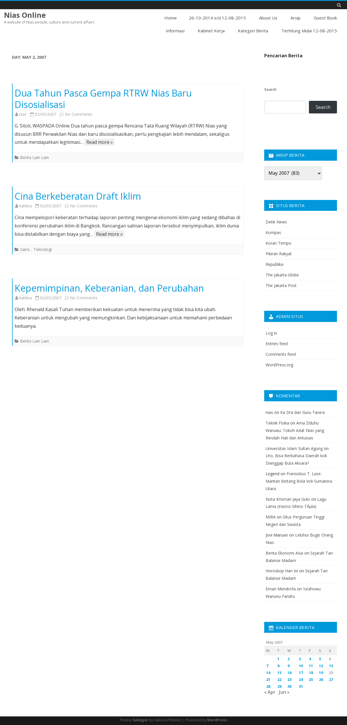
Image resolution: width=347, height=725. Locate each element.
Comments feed (281, 354)
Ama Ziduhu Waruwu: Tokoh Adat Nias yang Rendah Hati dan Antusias (295, 430)
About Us (268, 18)
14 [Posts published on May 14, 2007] (268, 672)
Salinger (140, 720)
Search (270, 89)
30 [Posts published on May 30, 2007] (289, 686)
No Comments (78, 114)
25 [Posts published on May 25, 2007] (311, 679)
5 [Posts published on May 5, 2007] (320, 658)
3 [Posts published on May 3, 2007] (300, 658)
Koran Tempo (278, 243)
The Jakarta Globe (282, 275)
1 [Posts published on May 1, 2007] (278, 658)
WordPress (217, 720)
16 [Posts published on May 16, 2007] (289, 672)
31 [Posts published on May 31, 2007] (301, 686)
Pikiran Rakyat (279, 253)
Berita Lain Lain (34, 157)
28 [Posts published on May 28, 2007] (268, 686)
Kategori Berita (253, 31)
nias (23, 114)
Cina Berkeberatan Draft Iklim (78, 196)
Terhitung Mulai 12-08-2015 (309, 31)
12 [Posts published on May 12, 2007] (321, 665)
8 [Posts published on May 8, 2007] (278, 665)
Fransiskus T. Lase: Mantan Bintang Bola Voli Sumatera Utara (299, 481)
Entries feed (277, 343)
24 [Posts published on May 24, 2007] (301, 679)
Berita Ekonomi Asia (284, 553)
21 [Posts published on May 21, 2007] (268, 679)
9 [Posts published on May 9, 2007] (288, 665)
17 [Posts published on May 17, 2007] (301, 672)
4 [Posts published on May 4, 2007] (310, 658)
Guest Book (325, 18)
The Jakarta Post (281, 285)
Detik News (276, 222)
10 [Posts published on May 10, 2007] (301, 665)
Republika (274, 264)
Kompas (273, 232)
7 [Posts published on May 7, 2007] (267, 665)
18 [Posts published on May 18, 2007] (311, 672)
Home (170, 18)
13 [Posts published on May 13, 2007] (331, 665)
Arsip (296, 18)
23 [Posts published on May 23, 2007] (289, 679)
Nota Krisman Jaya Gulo (288, 499)
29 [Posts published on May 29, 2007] (279, 686)
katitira (25, 206)
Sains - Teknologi (36, 249)
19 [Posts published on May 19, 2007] (321, 672)
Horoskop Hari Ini (282, 570)
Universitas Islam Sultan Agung (294, 448)
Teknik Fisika (277, 423)
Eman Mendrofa (281, 589)
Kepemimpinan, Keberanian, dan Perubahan (109, 288)
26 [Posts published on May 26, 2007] (321, 679)
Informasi (175, 31)
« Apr (269, 692)
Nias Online (25, 15)
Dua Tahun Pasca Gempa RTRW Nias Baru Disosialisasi (103, 99)
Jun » (284, 692)
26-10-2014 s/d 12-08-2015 (217, 18)
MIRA (271, 517)
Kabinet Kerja (211, 31)
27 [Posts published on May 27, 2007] (331, 679)
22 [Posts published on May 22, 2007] (279, 679)
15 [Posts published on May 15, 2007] (279, 672)
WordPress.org (279, 365)
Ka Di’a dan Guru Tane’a (302, 412)
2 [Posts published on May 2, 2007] (288, 658)
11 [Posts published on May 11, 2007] (311, 665)
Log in (271, 333)
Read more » (99, 142)
